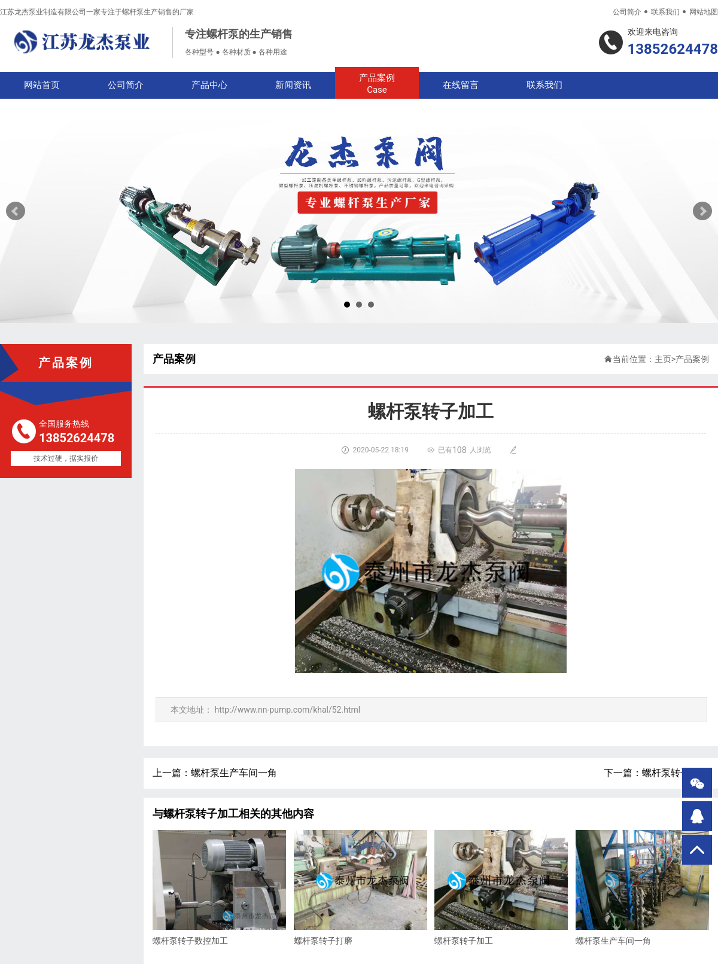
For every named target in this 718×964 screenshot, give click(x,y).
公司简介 (627, 12)
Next (702, 211)
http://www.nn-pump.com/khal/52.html (287, 709)
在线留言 (461, 85)
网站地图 (703, 12)
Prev (15, 211)
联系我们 (665, 12)
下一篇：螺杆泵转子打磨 (656, 773)
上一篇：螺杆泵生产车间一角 (215, 773)
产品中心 (209, 85)
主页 (663, 359)
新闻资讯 (293, 85)
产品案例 (377, 84)
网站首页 (42, 85)
